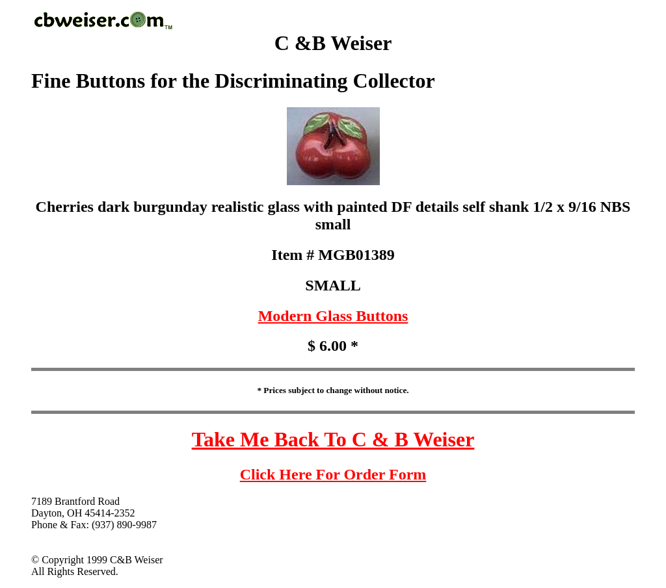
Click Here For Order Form (333, 474)
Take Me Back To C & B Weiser (333, 439)
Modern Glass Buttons (333, 315)
